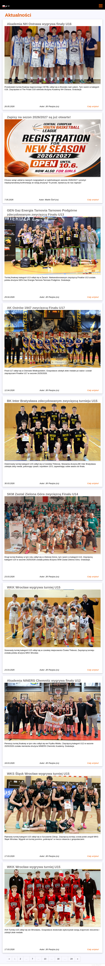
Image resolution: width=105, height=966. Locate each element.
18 (58, 959)
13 (45, 959)
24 (71, 959)
